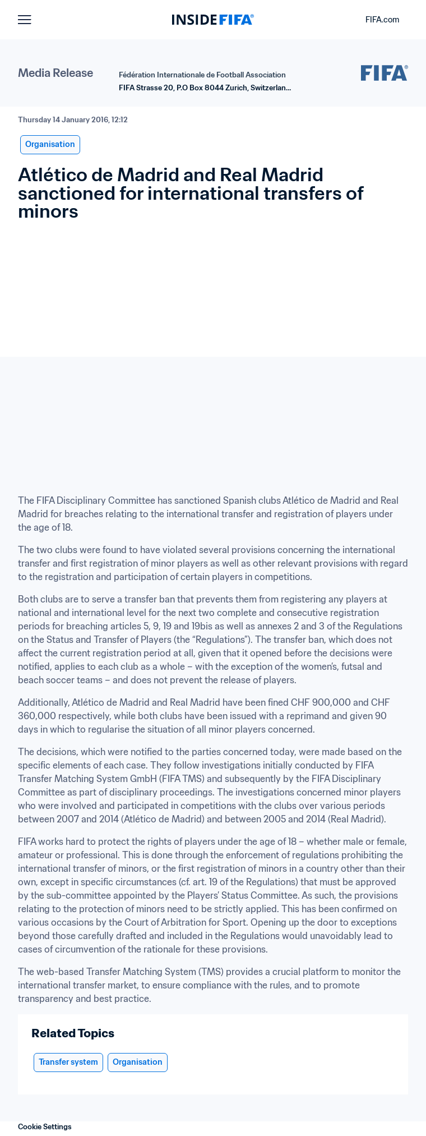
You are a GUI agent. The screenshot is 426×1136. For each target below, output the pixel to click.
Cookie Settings (45, 1127)
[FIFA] (213, 19)
